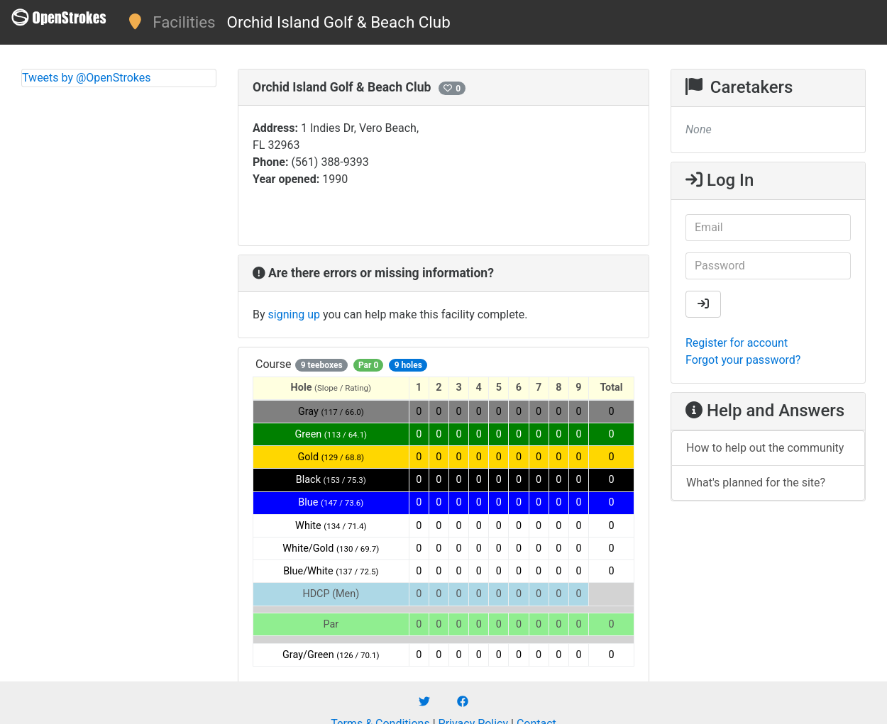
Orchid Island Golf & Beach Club (339, 22)
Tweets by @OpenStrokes (86, 77)
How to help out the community (765, 448)
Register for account (736, 343)
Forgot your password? (742, 360)
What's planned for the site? (755, 482)
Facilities (184, 22)
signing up (294, 314)
